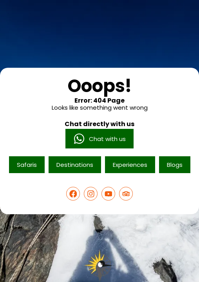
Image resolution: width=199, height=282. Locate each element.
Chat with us (99, 139)
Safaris (27, 165)
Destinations (74, 165)
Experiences (130, 165)
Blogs (175, 165)
